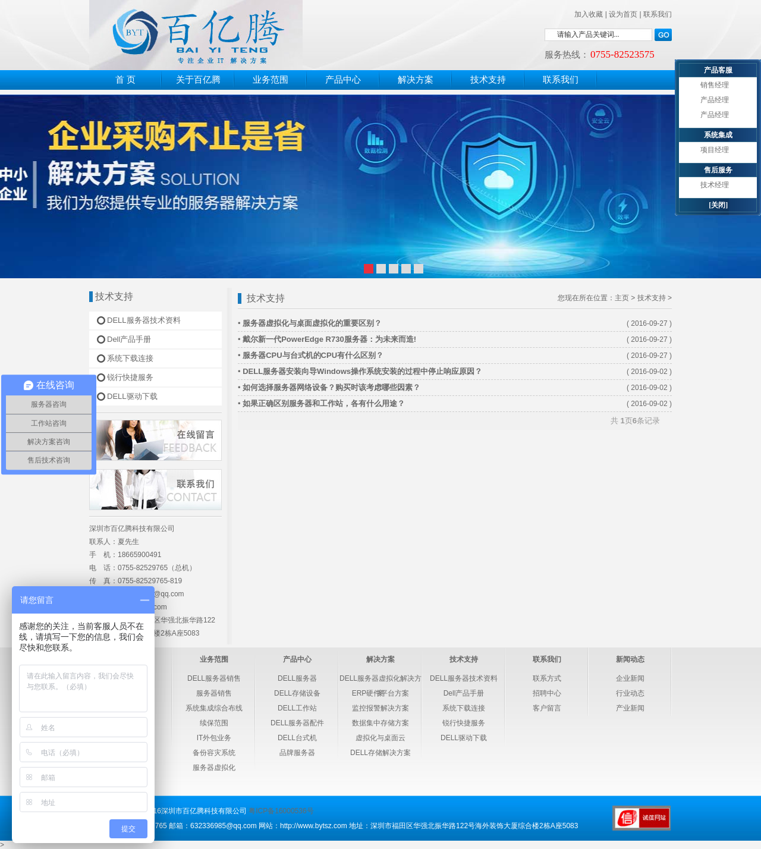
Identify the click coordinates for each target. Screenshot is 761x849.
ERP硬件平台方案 (381, 693)
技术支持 (488, 79)
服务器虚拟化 (214, 767)
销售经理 (714, 85)
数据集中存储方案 (380, 723)
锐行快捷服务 (130, 377)
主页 (622, 298)
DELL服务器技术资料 (144, 320)
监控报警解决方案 (380, 708)
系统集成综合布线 (214, 708)
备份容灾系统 (214, 753)
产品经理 (714, 100)
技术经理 (714, 185)
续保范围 (214, 723)
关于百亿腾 (198, 79)
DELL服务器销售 (214, 678)
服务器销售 (214, 693)
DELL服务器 (297, 678)
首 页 (125, 79)
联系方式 (547, 678)
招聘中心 (547, 693)
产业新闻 (630, 708)
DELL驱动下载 (132, 396)
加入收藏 (588, 14)
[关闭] (718, 205)
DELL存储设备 (297, 693)
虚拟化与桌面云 (380, 738)
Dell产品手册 (129, 339)
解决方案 (415, 79)
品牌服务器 (297, 753)
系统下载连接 (130, 358)
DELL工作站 (297, 708)
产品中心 (343, 79)
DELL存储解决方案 (380, 753)
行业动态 (630, 693)
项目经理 (714, 150)
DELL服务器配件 (297, 723)
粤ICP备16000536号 (281, 811)
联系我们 (657, 14)
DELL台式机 (297, 738)
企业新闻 (630, 678)
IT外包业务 (214, 738)
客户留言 (547, 708)
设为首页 (623, 14)
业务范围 (270, 79)
